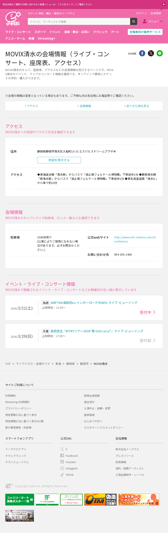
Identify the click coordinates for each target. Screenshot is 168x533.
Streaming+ (46, 38)
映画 (31, 38)
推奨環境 (89, 415)
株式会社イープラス (127, 449)
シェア (142, 53)
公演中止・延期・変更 (97, 408)
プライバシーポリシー (18, 408)
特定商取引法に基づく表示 (21, 415)
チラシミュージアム (17, 462)
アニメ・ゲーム (15, 38)
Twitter (151, 53)
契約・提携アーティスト (130, 468)
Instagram (72, 468)
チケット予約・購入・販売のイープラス (51, 13)
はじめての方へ (93, 421)
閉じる (163, 4)
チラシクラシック (15, 455)
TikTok (70, 474)
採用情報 (121, 462)
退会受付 (89, 402)
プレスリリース (125, 455)
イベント (55, 32)
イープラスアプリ (15, 449)
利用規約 (10, 395)
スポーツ (40, 32)
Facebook (72, 455)
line (160, 53)
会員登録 (155, 13)
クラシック (100, 32)
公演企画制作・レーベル (130, 474)
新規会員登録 (92, 395)
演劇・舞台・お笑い (77, 32)
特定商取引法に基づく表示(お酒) (24, 421)
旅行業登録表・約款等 (18, 427)
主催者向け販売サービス (145, 32)
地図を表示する (59, 160)
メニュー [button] (153, 21)
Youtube (71, 462)
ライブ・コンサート (18, 32)
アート (115, 32)
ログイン (141, 13)
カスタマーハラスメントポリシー (103, 427)
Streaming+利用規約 (17, 402)
